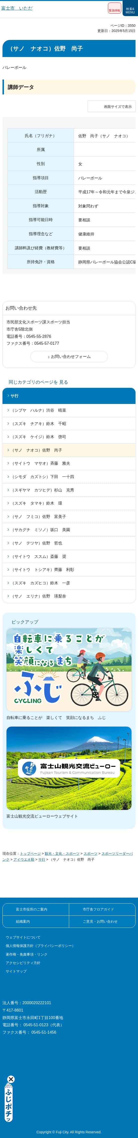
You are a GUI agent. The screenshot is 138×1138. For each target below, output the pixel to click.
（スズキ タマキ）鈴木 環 (36, 503)
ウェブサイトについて (23, 937)
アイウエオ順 (23, 859)
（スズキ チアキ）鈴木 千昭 (38, 424)
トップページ (30, 853)
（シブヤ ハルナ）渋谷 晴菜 (38, 410)
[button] (114, 8)
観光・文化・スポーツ (62, 853)
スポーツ (90, 853)
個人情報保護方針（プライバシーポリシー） (40, 946)
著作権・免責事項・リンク (26, 954)
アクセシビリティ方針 (23, 963)
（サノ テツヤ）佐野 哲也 (36, 543)
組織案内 (23, 921)
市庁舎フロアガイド (98, 909)
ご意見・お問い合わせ (100, 921)
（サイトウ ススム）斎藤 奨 (38, 556)
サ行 (14, 396)
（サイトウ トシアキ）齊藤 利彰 (42, 570)
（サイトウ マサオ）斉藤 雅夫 (40, 463)
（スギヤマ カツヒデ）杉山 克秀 (42, 490)
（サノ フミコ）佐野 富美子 (38, 516)
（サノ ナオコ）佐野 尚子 (36, 450)
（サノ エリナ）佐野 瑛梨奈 (38, 596)
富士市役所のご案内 (31, 909)
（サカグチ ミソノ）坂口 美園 (40, 530)
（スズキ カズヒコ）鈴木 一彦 (40, 583)
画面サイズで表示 (118, 107)
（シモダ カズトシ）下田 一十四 (42, 477)
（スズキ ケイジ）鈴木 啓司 (38, 437)
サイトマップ (16, 971)
